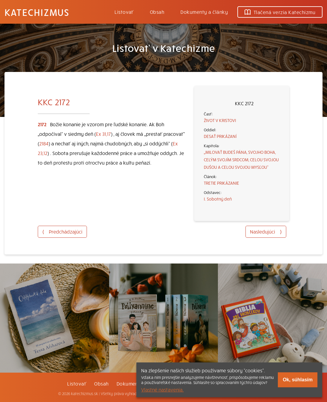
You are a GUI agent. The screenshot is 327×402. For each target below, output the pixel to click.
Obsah (157, 12)
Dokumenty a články (204, 12)
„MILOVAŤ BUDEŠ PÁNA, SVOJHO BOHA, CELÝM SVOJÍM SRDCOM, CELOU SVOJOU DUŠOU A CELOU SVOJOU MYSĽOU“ (241, 159)
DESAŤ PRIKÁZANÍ (220, 136)
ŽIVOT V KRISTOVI (220, 120)
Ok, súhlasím (298, 379)
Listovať (124, 12)
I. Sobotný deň (218, 198)
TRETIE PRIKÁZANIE (221, 183)
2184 (44, 143)
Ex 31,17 (103, 134)
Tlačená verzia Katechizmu (280, 12)
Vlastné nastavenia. (162, 389)
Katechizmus (36, 12)
